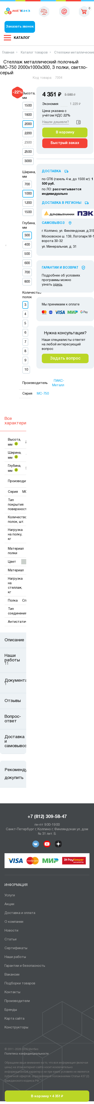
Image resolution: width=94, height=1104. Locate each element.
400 (27, 244)
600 (27, 263)
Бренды (11, 1009)
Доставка (51, 171)
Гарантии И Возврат (60, 267)
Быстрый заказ (65, 143)
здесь (57, 284)
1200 (28, 203)
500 (27, 254)
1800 (28, 114)
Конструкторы (16, 1027)
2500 (28, 151)
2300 (28, 142)
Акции (9, 904)
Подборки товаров (20, 983)
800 (27, 281)
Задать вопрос (65, 358)
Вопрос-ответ (13, 719)
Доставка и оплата (20, 913)
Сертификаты (16, 948)
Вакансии (12, 974)
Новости (11, 930)
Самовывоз (53, 223)
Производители (17, 1001)
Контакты (12, 992)
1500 (28, 105)
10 (26, 369)
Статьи (10, 939)
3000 (28, 161)
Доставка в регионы (61, 203)
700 (27, 184)
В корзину (65, 132)
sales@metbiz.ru (64, 11)
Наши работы (15, 957)
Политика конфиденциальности (27, 1054)
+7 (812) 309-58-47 (47, 817)
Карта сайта (14, 1018)
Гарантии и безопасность (25, 965)
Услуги (10, 895)
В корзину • (47, 1096)
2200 (28, 133)
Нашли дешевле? (55, 122)
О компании (14, 921)
